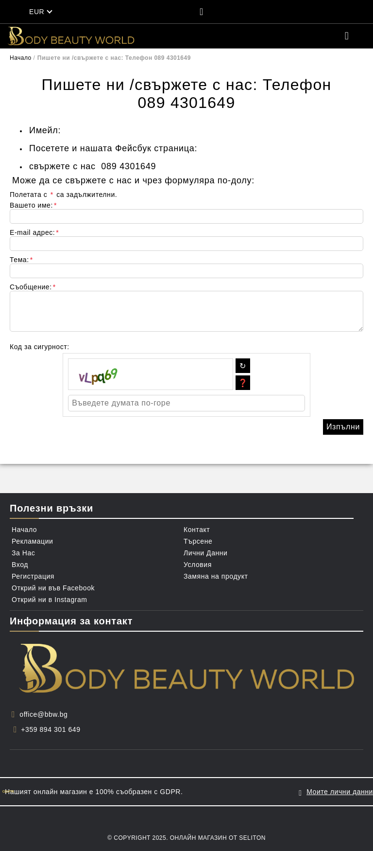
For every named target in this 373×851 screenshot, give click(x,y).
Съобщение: (33, 287)
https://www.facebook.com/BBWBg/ (274, 148)
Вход (20, 564)
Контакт (197, 529)
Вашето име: (33, 205)
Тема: (21, 260)
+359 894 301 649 (50, 729)
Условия (198, 564)
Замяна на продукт (216, 576)
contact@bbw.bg (98, 130)
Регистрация (33, 576)
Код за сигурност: (39, 347)
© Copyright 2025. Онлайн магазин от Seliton (186, 837)
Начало (21, 57)
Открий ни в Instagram (49, 599)
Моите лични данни (339, 792)
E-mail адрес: (34, 232)
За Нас (23, 553)
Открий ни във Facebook (53, 588)
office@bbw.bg (43, 714)
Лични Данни (205, 553)
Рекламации (32, 541)
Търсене (198, 541)
